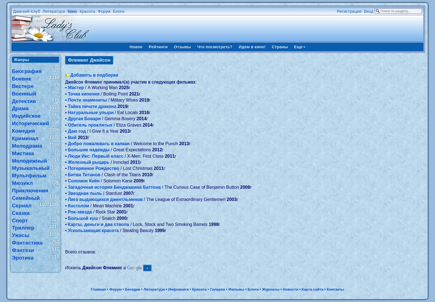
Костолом (78, 205)
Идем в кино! (252, 46)
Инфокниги (178, 289)
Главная (98, 289)
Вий (72, 137)
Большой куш (83, 218)
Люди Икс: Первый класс (95, 156)
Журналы (270, 289)
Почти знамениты (87, 100)
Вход (368, 11)
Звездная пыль (85, 193)
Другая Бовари (84, 118)
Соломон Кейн (84, 180)
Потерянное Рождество (93, 168)
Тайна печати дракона (92, 106)
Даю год (77, 131)
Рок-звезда (80, 212)
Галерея (217, 289)
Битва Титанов (84, 174)
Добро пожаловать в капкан (99, 143)
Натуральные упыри (91, 112)
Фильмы (236, 289)
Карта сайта (312, 289)
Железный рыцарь (89, 162)
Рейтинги (158, 46)
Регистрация (349, 11)
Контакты (335, 289)
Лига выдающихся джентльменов (105, 199)
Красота (87, 11)
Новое (136, 46)
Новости (290, 289)
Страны (280, 46)
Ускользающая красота (93, 230)
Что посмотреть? (214, 46)
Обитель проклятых (90, 125)
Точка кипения (84, 94)
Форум (104, 11)
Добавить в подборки (94, 75)
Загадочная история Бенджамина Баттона (114, 187)
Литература (54, 11)
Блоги (118, 11)
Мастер (76, 87)
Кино (72, 11)
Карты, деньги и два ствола (98, 224)
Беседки (132, 289)
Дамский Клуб (26, 11)
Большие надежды (89, 149)
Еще (299, 46)
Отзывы (182, 46)
